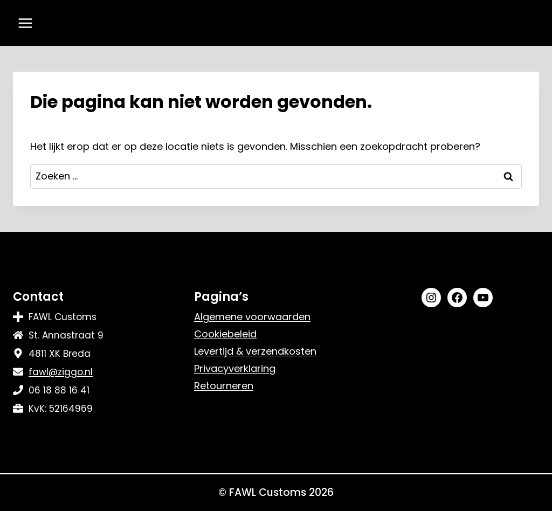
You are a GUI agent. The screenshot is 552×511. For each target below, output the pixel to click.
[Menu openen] (25, 23)
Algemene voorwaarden (252, 316)
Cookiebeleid (225, 334)
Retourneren (223, 385)
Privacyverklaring (234, 368)
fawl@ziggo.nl (61, 371)
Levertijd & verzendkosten (255, 351)
